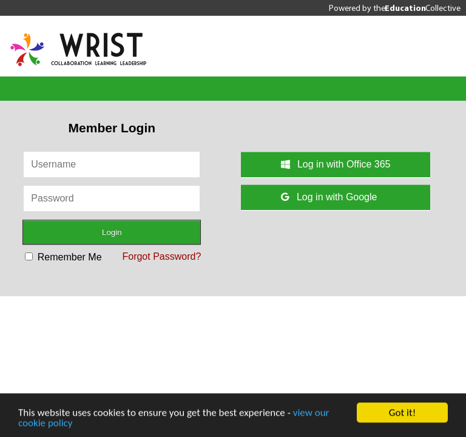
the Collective (417, 7)
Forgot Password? (161, 256)
